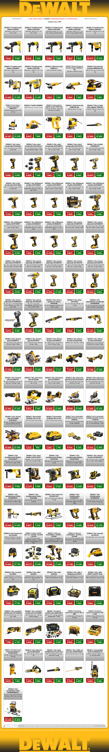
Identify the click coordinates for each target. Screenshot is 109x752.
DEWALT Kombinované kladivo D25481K (13, 67)
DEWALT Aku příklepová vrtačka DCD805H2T (54, 223)
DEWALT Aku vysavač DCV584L (13, 573)
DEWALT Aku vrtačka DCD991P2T (95, 145)
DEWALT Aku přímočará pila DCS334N (33, 378)
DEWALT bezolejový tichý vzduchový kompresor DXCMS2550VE (13, 651)
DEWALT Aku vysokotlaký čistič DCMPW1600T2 (13, 690)
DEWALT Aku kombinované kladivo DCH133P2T (13, 457)
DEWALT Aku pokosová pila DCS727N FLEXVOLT (74, 378)
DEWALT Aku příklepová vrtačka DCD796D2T (75, 184)
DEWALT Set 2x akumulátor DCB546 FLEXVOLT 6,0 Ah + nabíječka (74, 418)
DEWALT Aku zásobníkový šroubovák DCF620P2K (95, 301)
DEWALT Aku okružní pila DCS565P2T (13, 340)
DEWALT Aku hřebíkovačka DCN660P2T (75, 496)
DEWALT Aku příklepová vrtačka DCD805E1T (34, 223)
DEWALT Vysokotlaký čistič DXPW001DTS (95, 651)
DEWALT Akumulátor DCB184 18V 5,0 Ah (54, 417)
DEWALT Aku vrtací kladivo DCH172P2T (33, 456)
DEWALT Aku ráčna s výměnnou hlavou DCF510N (54, 301)
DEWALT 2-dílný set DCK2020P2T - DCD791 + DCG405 (74, 535)
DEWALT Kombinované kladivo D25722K (33, 67)
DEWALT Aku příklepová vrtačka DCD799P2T (13, 223)
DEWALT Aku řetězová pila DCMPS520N (33, 651)
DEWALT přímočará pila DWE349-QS (74, 106)
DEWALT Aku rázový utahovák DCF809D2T (95, 223)
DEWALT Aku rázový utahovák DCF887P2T (74, 223)
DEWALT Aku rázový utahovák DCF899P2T (33, 262)
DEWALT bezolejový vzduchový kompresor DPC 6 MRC (74, 612)
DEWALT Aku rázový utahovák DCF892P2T (54, 262)
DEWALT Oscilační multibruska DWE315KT (54, 612)
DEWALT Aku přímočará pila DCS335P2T (54, 378)
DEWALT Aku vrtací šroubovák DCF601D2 (13, 145)
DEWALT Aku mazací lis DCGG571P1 (54, 495)
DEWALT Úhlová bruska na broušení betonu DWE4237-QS (74, 68)
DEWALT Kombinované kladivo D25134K (54, 28)
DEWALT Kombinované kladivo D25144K (74, 28)
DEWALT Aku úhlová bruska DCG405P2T (54, 340)
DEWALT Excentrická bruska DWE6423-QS (95, 67)
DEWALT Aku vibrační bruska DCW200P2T (95, 456)
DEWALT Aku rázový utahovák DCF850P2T (13, 262)
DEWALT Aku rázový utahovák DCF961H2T (34, 301)
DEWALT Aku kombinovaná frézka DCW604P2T (13, 496)
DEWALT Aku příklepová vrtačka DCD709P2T (54, 184)
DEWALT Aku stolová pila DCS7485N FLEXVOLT (13, 418)
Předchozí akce (72, 19)
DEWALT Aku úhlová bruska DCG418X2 (95, 340)
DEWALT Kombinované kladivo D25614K (95, 28)
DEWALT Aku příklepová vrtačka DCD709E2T (34, 184)
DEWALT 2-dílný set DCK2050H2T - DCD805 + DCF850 (54, 535)
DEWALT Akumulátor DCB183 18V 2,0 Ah (33, 417)
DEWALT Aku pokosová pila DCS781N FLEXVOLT (95, 378)
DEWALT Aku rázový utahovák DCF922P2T (95, 262)
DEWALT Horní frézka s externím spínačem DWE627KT (13, 107)
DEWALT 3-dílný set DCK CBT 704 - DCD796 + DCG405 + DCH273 (33, 535)
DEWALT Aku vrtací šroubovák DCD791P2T (74, 145)
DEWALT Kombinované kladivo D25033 (13, 28)
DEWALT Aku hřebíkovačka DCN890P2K (95, 496)
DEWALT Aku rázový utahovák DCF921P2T (74, 262)
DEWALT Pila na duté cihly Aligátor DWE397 (95, 106)
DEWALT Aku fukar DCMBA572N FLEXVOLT (54, 651)
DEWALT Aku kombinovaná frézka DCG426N (33, 496)
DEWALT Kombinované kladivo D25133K (33, 28)
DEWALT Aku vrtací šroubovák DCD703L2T (33, 145)
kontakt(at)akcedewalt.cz (58, 19)
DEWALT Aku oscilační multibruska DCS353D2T (13, 612)
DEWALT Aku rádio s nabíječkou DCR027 (74, 573)
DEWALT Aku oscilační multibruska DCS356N (33, 612)
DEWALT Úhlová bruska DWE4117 (54, 67)
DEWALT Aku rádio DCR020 (34, 573)
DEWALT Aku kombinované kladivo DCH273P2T (74, 457)
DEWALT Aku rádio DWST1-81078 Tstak (95, 573)
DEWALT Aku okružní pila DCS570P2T (33, 340)
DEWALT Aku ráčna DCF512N (74, 301)
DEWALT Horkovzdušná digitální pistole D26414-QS (54, 106)
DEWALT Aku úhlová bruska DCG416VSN (74, 340)
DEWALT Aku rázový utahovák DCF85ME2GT (13, 301)
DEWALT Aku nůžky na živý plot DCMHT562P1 (74, 651)
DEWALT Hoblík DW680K (33, 105)
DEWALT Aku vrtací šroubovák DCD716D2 (13, 184)
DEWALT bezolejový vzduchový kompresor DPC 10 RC (95, 612)
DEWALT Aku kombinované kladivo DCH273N (54, 457)
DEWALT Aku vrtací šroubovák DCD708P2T (53, 145)
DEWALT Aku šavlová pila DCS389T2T (13, 378)
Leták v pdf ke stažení (35, 19)
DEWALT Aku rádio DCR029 (54, 573)
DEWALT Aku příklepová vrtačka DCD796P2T (95, 184)
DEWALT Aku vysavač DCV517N (95, 534)
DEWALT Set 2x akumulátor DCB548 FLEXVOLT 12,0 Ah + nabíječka (95, 418)
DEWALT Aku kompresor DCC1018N (13, 534)
